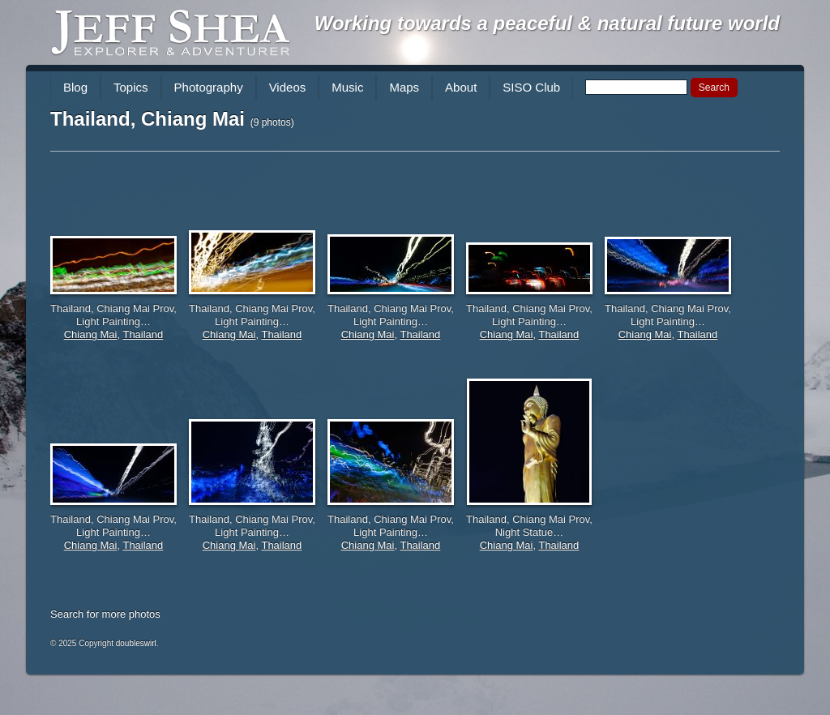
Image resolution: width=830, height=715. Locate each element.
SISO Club (531, 87)
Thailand (142, 334)
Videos (287, 87)
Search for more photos (105, 614)
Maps (404, 87)
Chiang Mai (91, 334)
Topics (130, 87)
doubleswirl (136, 643)
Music (347, 87)
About (461, 87)
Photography (208, 87)
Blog (75, 87)
